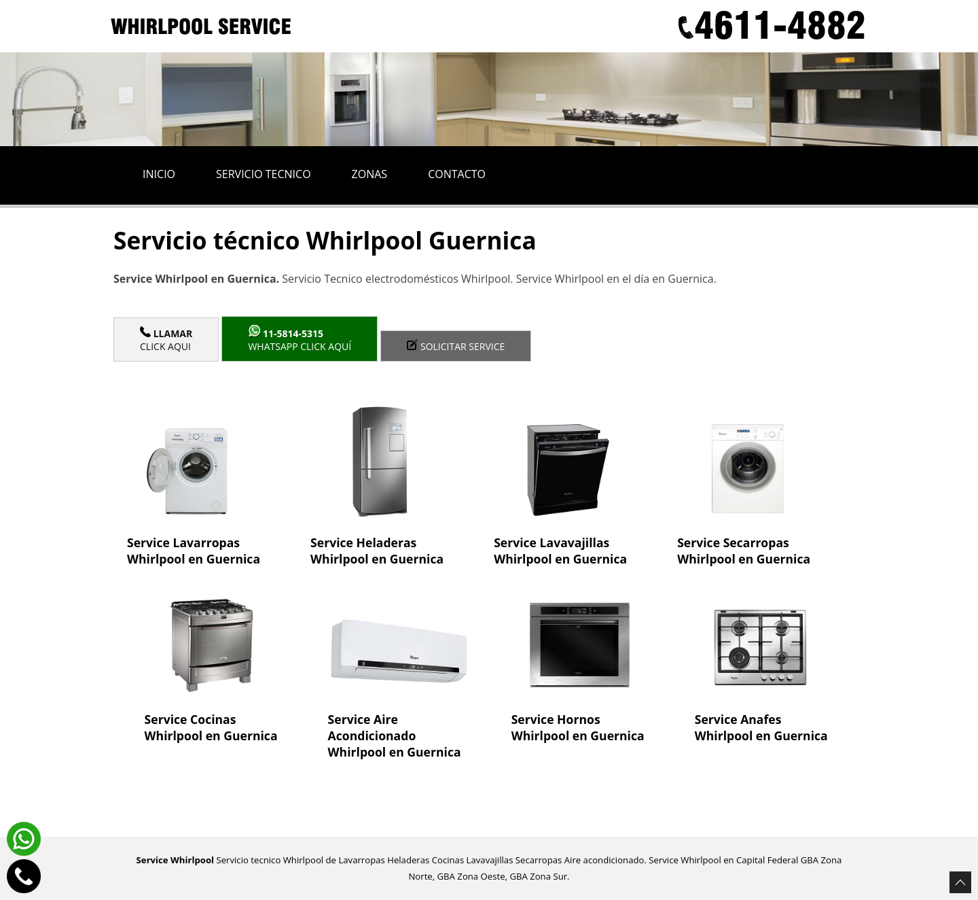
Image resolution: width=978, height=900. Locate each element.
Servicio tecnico (263, 174)
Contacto (457, 174)
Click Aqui (166, 339)
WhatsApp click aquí (299, 339)
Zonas (370, 174)
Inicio (159, 174)
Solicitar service (456, 346)
